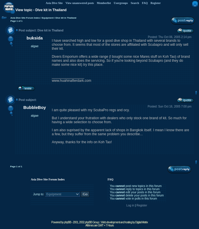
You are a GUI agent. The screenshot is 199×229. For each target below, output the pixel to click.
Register (155, 3)
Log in (130, 205)
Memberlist (104, 3)
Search (135, 3)
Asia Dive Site (54, 3)
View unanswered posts (80, 3)
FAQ (145, 3)
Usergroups (121, 3)
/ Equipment (47, 18)
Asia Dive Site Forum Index (25, 18)
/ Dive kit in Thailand (65, 18)
